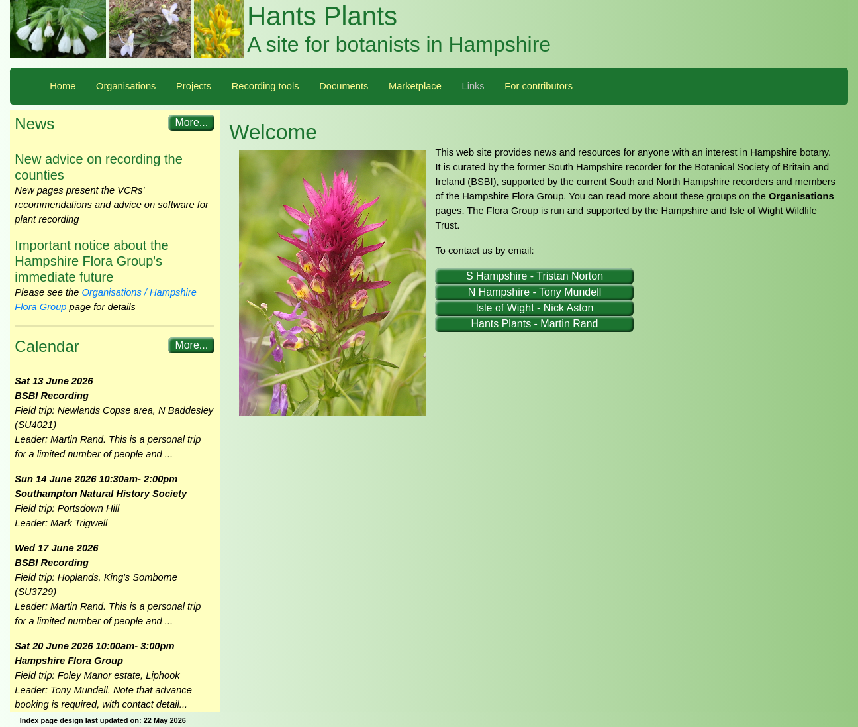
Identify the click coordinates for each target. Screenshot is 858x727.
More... (191, 122)
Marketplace (415, 86)
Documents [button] (343, 86)
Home (62, 86)
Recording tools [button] (265, 86)
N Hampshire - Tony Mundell (535, 292)
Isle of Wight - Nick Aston (535, 307)
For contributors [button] (538, 86)
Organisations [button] (126, 86)
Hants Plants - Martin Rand (534, 323)
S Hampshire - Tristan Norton (534, 276)
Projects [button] (193, 86)
